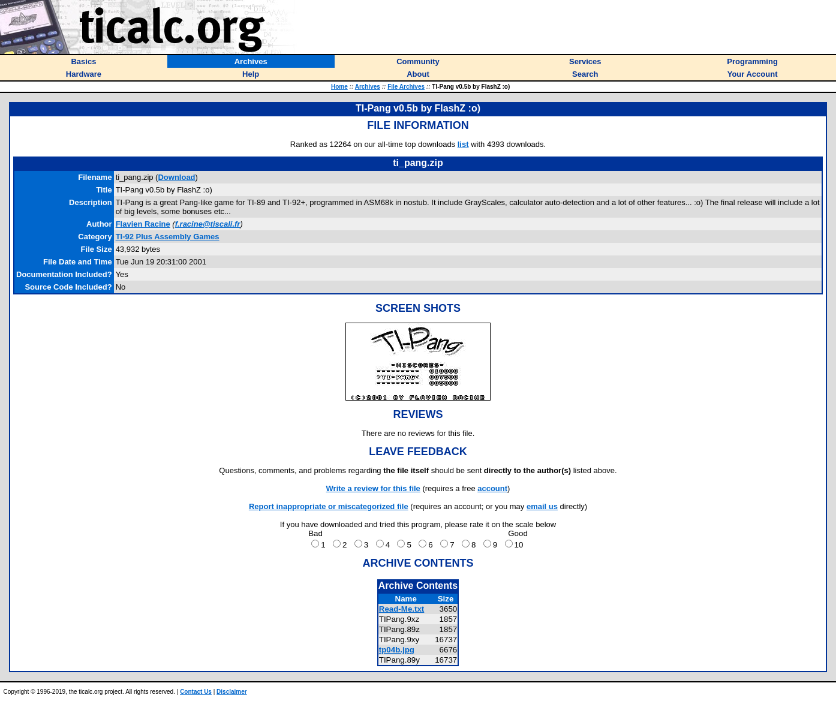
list (463, 144)
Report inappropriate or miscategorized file (328, 506)
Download (176, 177)
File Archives (406, 86)
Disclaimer (231, 691)
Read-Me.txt (402, 608)
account (492, 488)
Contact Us (196, 691)
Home (339, 86)
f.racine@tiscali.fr (207, 223)
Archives (367, 86)
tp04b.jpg (396, 649)
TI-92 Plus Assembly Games (167, 236)
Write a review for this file (373, 488)
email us (542, 506)
